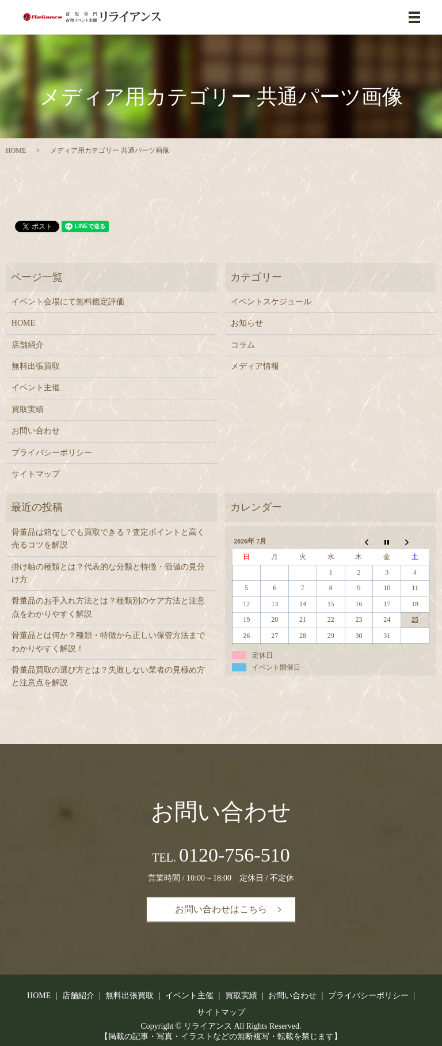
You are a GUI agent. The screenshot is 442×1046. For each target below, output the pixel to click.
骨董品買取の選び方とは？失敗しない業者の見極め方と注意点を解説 (108, 676)
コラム (243, 345)
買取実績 (28, 409)
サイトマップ (36, 474)
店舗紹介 (28, 345)
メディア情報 (255, 366)
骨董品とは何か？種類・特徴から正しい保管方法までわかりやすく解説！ (108, 641)
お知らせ (247, 323)
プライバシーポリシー (52, 452)
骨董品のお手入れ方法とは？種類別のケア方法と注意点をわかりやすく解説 (108, 607)
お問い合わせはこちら (221, 909)
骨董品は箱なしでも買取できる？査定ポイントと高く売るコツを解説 (108, 538)
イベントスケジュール (271, 301)
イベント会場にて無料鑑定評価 (68, 301)
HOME (16, 150)
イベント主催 (36, 387)
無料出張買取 (36, 366)
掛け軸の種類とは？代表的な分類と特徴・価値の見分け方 (108, 573)
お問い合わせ (36, 430)
